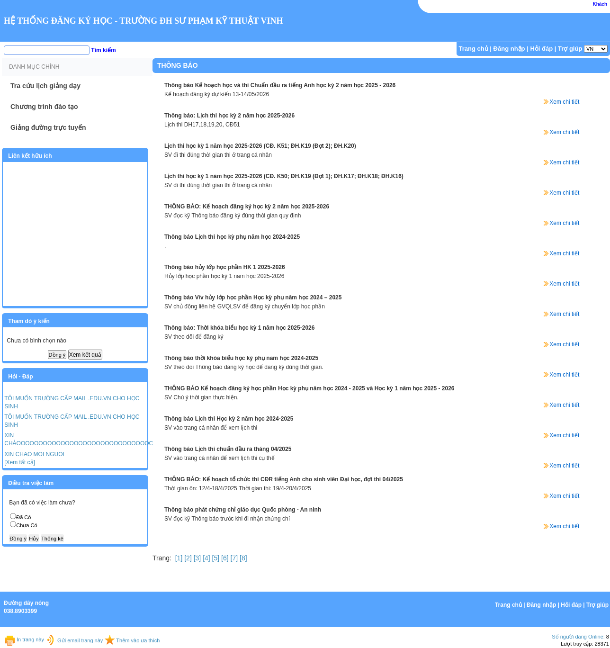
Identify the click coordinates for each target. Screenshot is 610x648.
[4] (205, 558)
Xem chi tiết (564, 102)
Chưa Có (26, 525)
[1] (177, 558)
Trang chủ (473, 48)
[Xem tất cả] (19, 462)
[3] (196, 558)
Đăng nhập (509, 48)
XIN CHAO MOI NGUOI (34, 454)
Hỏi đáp (541, 48)
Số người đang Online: (578, 636)
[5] (214, 558)
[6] (223, 558)
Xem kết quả (85, 354)
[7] (233, 558)
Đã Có (23, 517)
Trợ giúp (570, 48)
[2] (186, 558)
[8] (242, 558)
